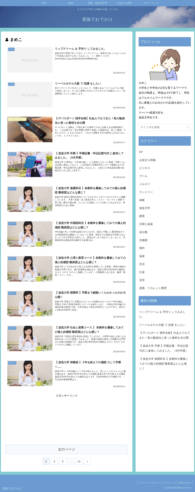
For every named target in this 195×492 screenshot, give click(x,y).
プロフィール (168, 482)
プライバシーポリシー (148, 482)
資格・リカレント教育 (153, 288)
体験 (142, 200)
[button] (187, 127)
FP (141, 152)
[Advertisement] (66, 419)
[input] (165, 127)
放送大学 (144, 208)
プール (143, 176)
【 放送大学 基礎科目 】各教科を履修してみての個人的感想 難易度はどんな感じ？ (163, 363)
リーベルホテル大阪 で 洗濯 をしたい (162, 324)
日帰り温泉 (146, 224)
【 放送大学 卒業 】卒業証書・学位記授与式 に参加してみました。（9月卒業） (163, 348)
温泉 (142, 256)
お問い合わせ (184, 482)
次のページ (66, 449)
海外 (142, 248)
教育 (142, 216)
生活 (142, 264)
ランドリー (146, 192)
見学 (142, 280)
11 (79, 461)
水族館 (143, 240)
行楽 (142, 272)
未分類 (143, 232)
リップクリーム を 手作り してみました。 (162, 314)
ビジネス (144, 168)
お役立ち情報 (147, 160)
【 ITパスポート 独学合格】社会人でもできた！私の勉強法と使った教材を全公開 (164, 335)
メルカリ (144, 184)
